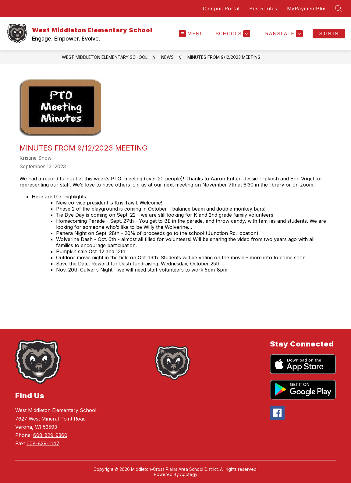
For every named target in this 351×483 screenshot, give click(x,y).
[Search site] (338, 8)
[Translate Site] (281, 33)
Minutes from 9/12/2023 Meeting (224, 57)
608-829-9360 (50, 435)
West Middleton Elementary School (104, 57)
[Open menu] (191, 33)
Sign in (329, 33)
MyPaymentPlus (307, 8)
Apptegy (188, 474)
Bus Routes (263, 8)
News (167, 57)
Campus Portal (221, 8)
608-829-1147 (43, 443)
